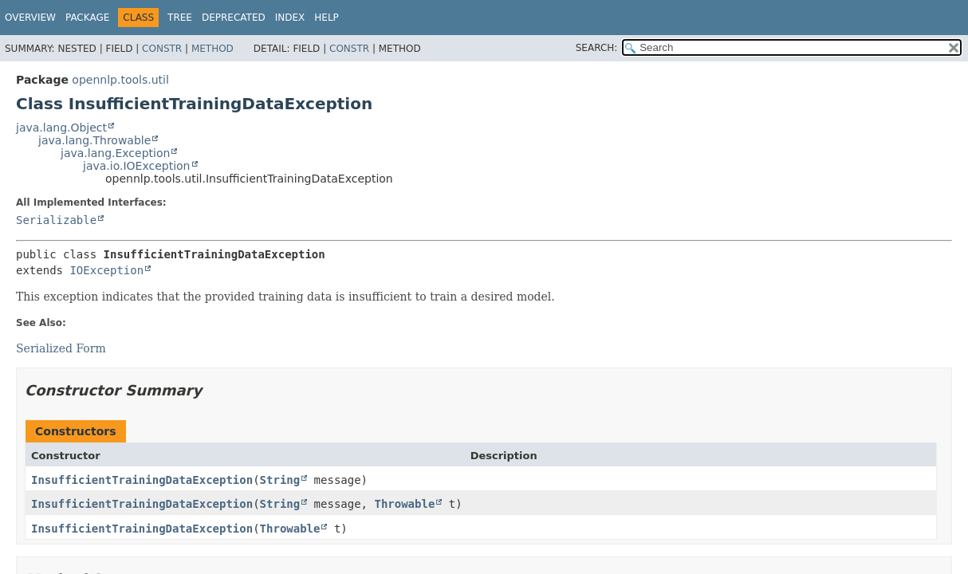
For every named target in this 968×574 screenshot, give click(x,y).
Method (212, 48)
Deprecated (234, 17)
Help (326, 17)
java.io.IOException (137, 165)
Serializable (56, 220)
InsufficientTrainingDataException (142, 480)
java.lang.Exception (115, 153)
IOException (106, 270)
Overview (30, 17)
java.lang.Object (61, 127)
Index (290, 17)
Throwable (404, 503)
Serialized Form (61, 348)
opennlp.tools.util (120, 79)
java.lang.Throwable (94, 140)
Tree (179, 17)
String (280, 480)
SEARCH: (597, 47)
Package (87, 17)
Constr (162, 48)
